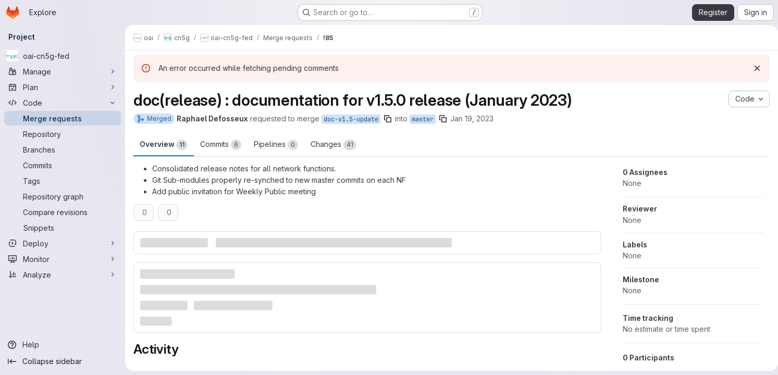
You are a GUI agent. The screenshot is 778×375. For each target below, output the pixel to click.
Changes (333, 145)
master (423, 119)
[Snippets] (62, 227)
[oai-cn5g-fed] (62, 55)
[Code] (62, 102)
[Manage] (62, 71)
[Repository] (62, 134)
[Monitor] (62, 259)
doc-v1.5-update (351, 119)
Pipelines (276, 145)
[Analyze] (62, 274)
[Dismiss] (753, 68)
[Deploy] (62, 243)
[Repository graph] (62, 196)
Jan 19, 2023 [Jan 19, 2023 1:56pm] (471, 118)
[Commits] (62, 165)
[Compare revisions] (62, 212)
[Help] (62, 345)
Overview (164, 145)
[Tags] (62, 180)
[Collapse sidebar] (62, 361)
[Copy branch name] (387, 119)
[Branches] (62, 149)
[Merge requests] (62, 118)
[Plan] (62, 87)
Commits (220, 145)
